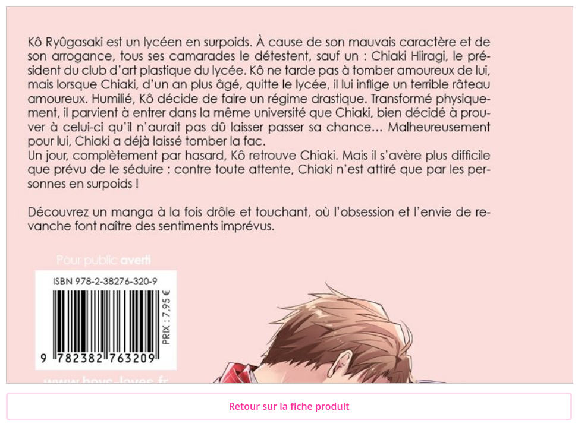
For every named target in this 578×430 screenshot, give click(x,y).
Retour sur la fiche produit (289, 406)
